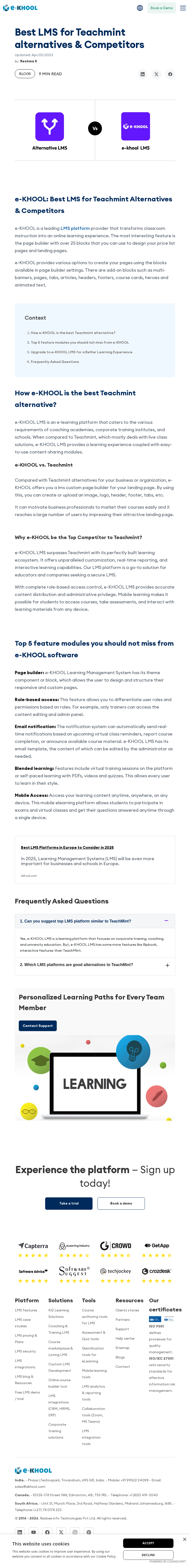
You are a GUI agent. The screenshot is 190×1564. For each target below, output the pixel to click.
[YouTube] (33, 1532)
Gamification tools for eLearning (93, 1354)
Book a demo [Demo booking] (121, 1203)
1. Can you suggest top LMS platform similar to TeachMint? (75, 921)
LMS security (25, 1351)
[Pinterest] (89, 1532)
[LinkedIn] (20, 1532)
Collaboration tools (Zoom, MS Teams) (93, 1415)
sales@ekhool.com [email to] (30, 1486)
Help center (125, 1338)
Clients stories (127, 1310)
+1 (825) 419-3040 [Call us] (143, 1495)
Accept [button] (148, 1543)
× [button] (184, 1539)
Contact (122, 1366)
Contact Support (38, 1025)
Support (122, 1329)
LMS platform (75, 228)
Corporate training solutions (57, 1431)
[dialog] (95, 1549)
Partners (122, 1319)
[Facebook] (47, 1532)
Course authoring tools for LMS (95, 1316)
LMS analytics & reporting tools (93, 1392)
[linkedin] (143, 74)
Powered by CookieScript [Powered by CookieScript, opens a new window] (168, 1561)
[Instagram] (75, 1532)
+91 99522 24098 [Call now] (135, 1480)
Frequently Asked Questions (55, 361)
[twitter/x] (156, 74)
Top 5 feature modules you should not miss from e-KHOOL (80, 342)
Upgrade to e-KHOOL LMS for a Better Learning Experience (82, 352)
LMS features (26, 1310)
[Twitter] (61, 1532)
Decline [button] (148, 1555)
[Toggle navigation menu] (182, 8)
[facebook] (170, 74)
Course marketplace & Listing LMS (60, 1348)
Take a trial (69, 1203)
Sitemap (122, 1348)
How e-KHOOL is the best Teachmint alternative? (73, 333)
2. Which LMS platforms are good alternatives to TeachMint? (76, 965)
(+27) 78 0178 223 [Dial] (48, 1510)
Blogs (25, 73)
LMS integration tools (91, 1437)
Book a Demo (162, 8)
